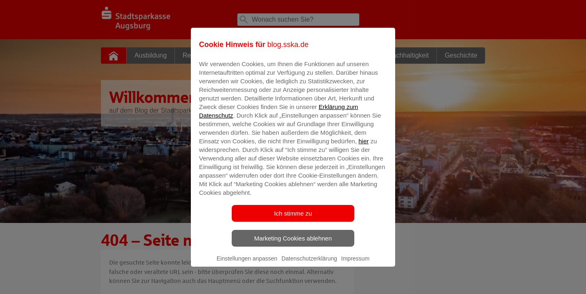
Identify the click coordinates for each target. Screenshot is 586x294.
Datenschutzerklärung (309, 264)
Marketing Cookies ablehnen (293, 244)
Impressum (355, 264)
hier (363, 146)
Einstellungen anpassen (247, 264)
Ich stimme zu (293, 219)
